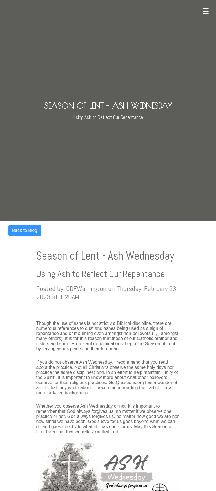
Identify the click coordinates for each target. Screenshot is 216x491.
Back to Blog (24, 230)
